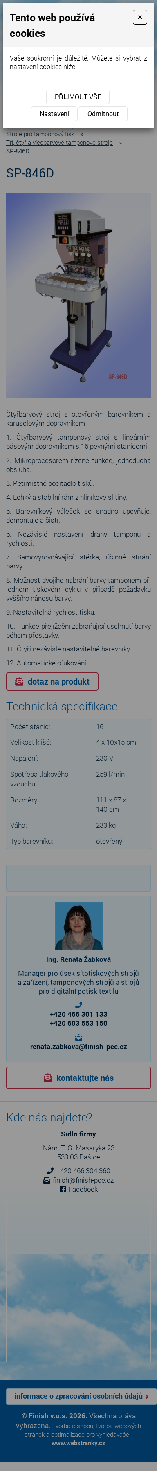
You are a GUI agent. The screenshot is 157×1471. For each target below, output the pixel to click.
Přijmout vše (78, 96)
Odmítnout (103, 113)
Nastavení (54, 113)
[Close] (140, 17)
